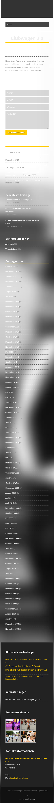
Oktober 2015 (11, 362)
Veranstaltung (11, 249)
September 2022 (12, 286)
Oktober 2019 (11, 312)
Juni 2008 (9, 548)
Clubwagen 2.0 (16, 53)
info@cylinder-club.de (19, 778)
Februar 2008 (11, 553)
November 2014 (12, 377)
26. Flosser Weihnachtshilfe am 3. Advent (22, 180)
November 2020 (12, 302)
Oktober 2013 (11, 412)
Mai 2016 (9, 352)
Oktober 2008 (11, 543)
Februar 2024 (11, 266)
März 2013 (9, 427)
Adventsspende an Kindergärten (18, 200)
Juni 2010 (9, 498)
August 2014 (10, 387)
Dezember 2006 (12, 579)
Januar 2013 (10, 432)
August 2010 (10, 493)
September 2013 (12, 417)
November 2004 (12, 599)
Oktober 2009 (11, 513)
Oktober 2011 (11, 468)
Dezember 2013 (12, 407)
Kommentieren (16, 132)
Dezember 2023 (12, 271)
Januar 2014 (10, 402)
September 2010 (12, 488)
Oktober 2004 (11, 604)
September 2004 (12, 609)
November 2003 (12, 629)
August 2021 (10, 291)
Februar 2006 (11, 584)
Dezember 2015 (12, 357)
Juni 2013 (9, 422)
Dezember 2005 (12, 589)
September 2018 (12, 327)
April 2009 (9, 523)
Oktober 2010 (11, 483)
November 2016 (12, 347)
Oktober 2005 (11, 594)
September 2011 (12, 473)
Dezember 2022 (12, 281)
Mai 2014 (9, 392)
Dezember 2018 (12, 317)
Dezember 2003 (12, 624)
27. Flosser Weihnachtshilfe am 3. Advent (22, 157)
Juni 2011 (9, 478)
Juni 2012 (9, 453)
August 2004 (10, 614)
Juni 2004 (9, 619)
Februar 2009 (11, 533)
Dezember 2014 (12, 372)
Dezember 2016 (12, 342)
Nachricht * (27, 120)
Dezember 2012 (12, 438)
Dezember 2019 (12, 307)
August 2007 (10, 568)
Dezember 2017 (12, 332)
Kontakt (33, 799)
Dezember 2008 (12, 538)
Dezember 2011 (12, 463)
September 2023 (12, 276)
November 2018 (12, 322)
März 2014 (9, 397)
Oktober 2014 (11, 382)
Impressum (23, 799)
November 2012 (12, 443)
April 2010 (9, 503)
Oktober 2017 (11, 337)
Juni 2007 (9, 574)
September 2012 (12, 448)
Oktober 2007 (11, 563)
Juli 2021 (9, 297)
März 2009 (9, 528)
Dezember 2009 (12, 508)
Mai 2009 (9, 518)
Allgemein (9, 244)
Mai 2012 (9, 458)
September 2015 (12, 367)
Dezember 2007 (12, 558)
